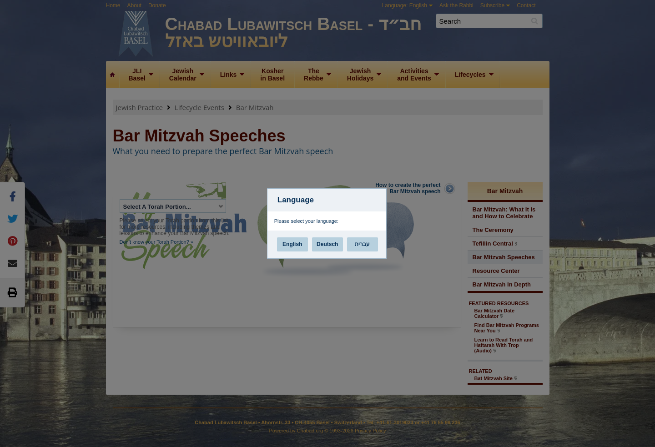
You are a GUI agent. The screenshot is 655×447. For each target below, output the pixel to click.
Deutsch (327, 244)
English (292, 244)
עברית (362, 244)
